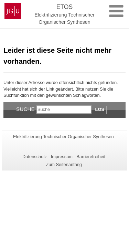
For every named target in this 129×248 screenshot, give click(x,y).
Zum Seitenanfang (64, 164)
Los (99, 109)
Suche (25, 109)
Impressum (62, 156)
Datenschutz (34, 156)
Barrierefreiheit (90, 156)
